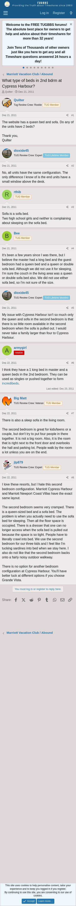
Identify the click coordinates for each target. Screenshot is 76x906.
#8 (72, 477)
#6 (72, 362)
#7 (72, 413)
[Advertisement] (38, 759)
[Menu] (5, 13)
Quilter (9, 91)
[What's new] (71, 13)
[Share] (67, 115)
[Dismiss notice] (70, 25)
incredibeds (10, 383)
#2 (72, 165)
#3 (72, 207)
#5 (72, 307)
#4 (72, 248)
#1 (72, 115)
